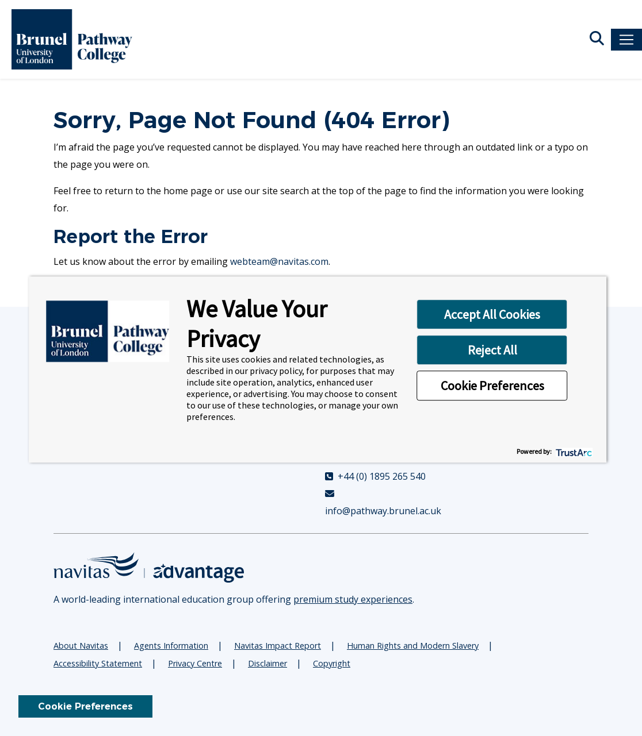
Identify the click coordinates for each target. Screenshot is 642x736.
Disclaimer (267, 663)
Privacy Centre (195, 663)
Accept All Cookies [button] (492, 314)
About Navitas (81, 645)
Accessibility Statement (98, 663)
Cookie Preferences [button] (492, 385)
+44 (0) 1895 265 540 (375, 476)
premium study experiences (352, 599)
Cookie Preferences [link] (85, 706)
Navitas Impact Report (277, 645)
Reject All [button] (492, 350)
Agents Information (171, 645)
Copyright (331, 663)
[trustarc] (573, 451)
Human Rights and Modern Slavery (413, 645)
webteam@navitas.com (279, 261)
